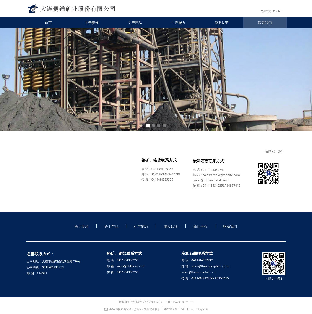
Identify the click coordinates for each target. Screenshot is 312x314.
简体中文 (266, 11)
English (277, 11)
